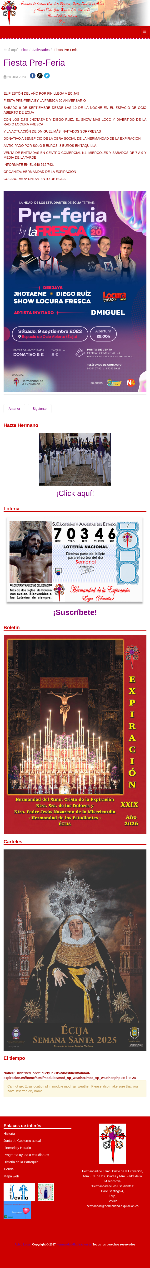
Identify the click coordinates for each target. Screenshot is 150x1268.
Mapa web (11, 1176)
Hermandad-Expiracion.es (74, 1244)
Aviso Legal (22, 1244)
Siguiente (39, 408)
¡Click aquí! (75, 493)
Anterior (14, 408)
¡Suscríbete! (75, 612)
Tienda (9, 1169)
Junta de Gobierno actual (22, 1141)
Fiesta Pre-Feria (34, 63)
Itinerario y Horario (17, 1148)
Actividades (41, 50)
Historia (9, 1133)
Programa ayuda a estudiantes (26, 1155)
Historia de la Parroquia (21, 1162)
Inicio (24, 50)
